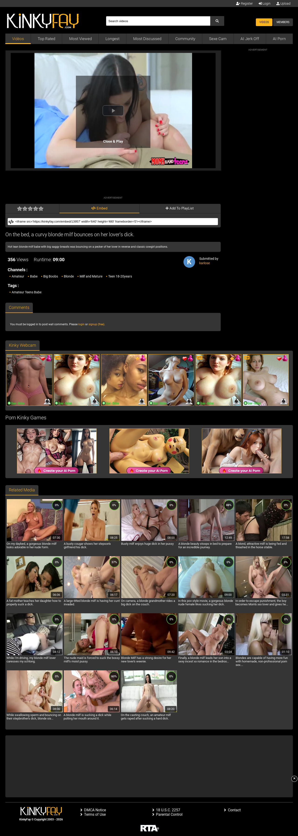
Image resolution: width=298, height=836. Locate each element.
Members (283, 22)
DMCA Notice (95, 810)
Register (244, 3)
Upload (283, 3)
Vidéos (18, 38)
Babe (33, 276)
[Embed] (116, 221)
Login (265, 3)
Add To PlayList (180, 208)
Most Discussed (147, 38)
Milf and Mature (91, 276)
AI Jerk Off (249, 38)
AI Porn (279, 38)
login (81, 324)
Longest (112, 38)
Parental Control (169, 814)
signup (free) (96, 324)
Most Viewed (80, 38)
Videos (264, 22)
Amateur (18, 276)
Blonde (69, 276)
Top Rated (46, 38)
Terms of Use (95, 814)
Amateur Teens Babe (26, 292)
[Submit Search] (217, 21)
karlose (204, 263)
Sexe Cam (218, 38)
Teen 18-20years (120, 276)
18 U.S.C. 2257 (168, 810)
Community (185, 38)
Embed (99, 208)
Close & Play (113, 141)
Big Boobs (50, 276)
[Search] (158, 21)
